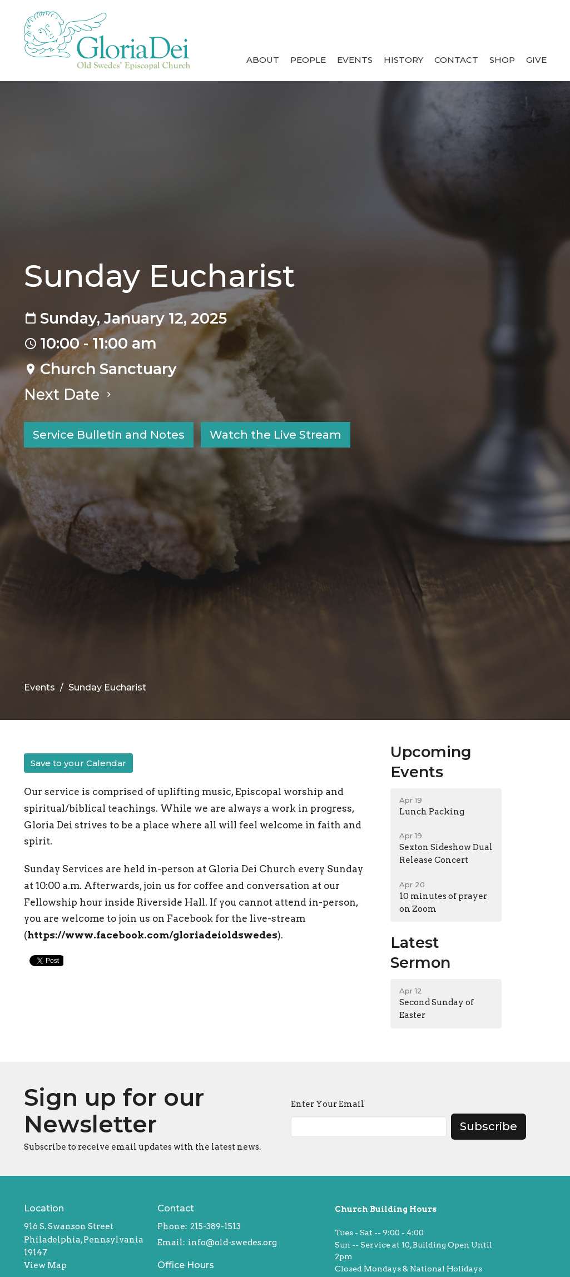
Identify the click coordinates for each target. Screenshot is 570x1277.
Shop (502, 59)
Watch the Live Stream (275, 434)
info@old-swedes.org (232, 1243)
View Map (45, 1265)
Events (355, 59)
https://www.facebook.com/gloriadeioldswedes (152, 935)
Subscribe (488, 1126)
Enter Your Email (327, 1104)
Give (536, 59)
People (308, 59)
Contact (456, 59)
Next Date (69, 394)
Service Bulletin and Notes (109, 434)
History (403, 59)
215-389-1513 (215, 1226)
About (262, 59)
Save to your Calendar (78, 763)
